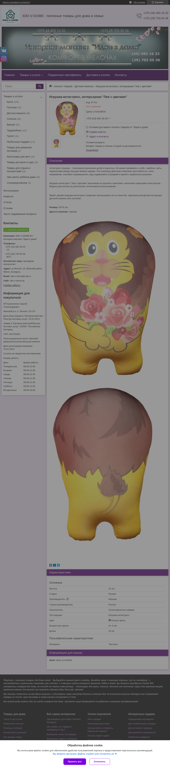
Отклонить (100, 761)
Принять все (75, 761)
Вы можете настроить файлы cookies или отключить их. (84, 753)
